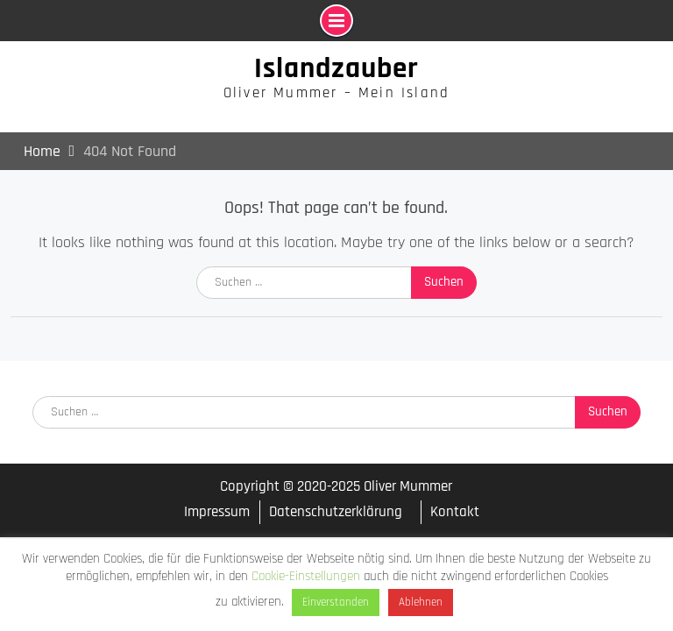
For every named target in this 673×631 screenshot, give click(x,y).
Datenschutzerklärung (335, 511)
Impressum (217, 512)
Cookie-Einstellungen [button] (305, 576)
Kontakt (454, 511)
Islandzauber (336, 68)
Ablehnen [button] (421, 602)
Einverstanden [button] (335, 602)
